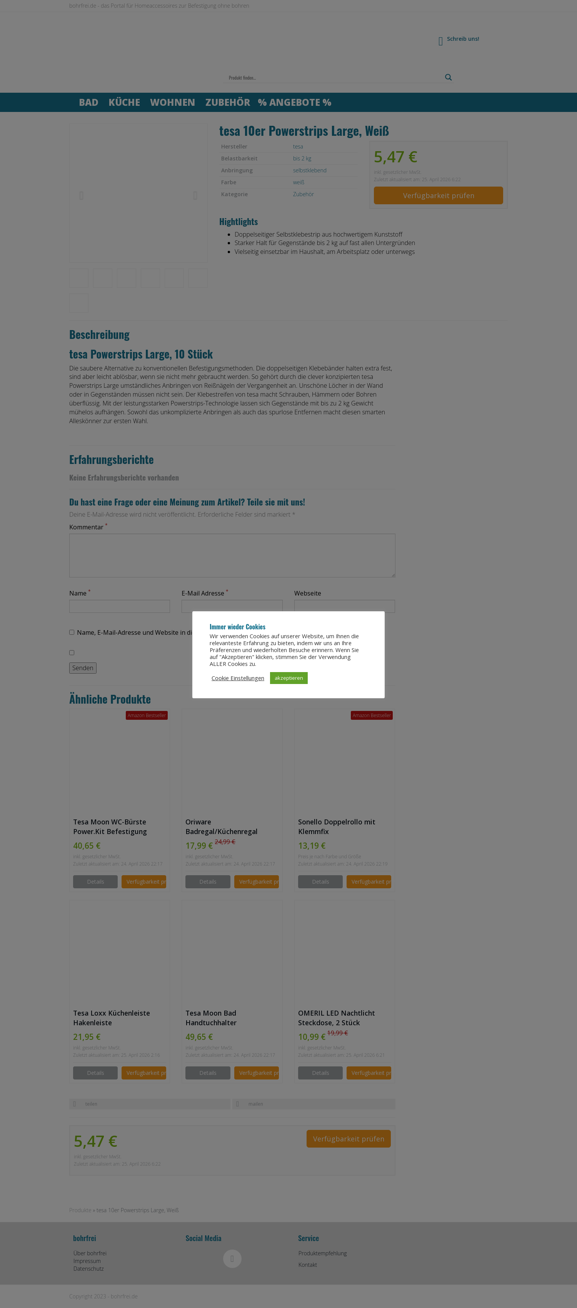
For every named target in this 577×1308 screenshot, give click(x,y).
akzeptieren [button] (289, 681)
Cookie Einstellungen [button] (238, 681)
